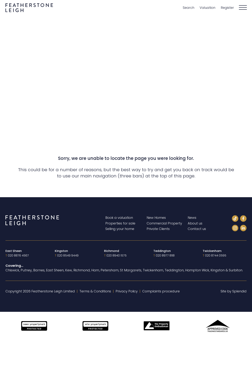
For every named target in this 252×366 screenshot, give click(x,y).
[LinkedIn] (243, 228)
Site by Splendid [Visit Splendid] (234, 291)
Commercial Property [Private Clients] (164, 223)
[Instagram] (235, 228)
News (192, 217)
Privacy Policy (127, 291)
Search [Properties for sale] (188, 7)
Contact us (197, 228)
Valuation (207, 7)
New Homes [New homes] (156, 217)
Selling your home (119, 228)
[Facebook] (243, 219)
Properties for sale (120, 223)
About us (195, 223)
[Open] (243, 7)
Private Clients (158, 228)
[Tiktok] (235, 219)
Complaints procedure (161, 291)
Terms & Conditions (95, 291)
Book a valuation (119, 217)
